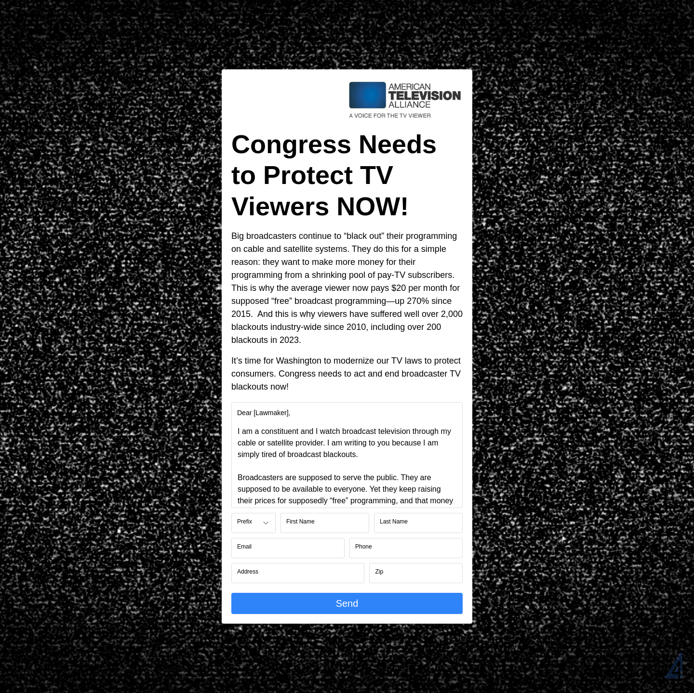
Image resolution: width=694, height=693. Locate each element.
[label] (263, 413)
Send (347, 603)
